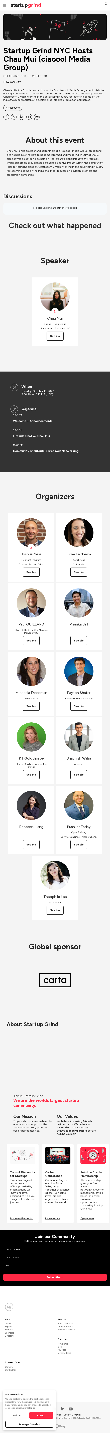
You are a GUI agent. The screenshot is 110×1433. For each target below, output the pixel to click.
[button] (106, 4)
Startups (9, 1329)
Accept (41, 1415)
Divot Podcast (64, 1353)
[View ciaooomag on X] (55, 312)
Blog (60, 1347)
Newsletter (63, 1344)
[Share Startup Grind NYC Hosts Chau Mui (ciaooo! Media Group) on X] (14, 117)
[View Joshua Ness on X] (31, 547)
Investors (9, 1323)
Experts (8, 1326)
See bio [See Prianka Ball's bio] (79, 640)
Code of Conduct (71, 1415)
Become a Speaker (66, 1329)
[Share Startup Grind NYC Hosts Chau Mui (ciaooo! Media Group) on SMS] (37, 117)
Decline (16, 1415)
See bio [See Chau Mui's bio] (55, 336)
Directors (9, 1336)
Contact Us (10, 1370)
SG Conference (65, 1323)
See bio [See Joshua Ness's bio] (31, 572)
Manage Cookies (29, 1424)
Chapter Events (65, 1326)
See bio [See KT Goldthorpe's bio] (31, 774)
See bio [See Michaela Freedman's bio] (31, 706)
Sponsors (9, 1333)
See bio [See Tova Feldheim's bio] (79, 572)
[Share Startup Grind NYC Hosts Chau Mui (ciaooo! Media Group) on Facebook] (6, 117)
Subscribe (53, 1277)
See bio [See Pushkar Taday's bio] (79, 844)
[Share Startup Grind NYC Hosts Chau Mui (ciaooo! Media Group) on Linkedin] (21, 117)
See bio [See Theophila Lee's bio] (55, 910)
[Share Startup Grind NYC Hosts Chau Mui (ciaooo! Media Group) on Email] (29, 117)
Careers (9, 1367)
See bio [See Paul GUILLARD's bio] (31, 640)
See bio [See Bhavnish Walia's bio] (79, 774)
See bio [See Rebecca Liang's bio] (31, 844)
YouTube (62, 1350)
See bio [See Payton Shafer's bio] (79, 706)
